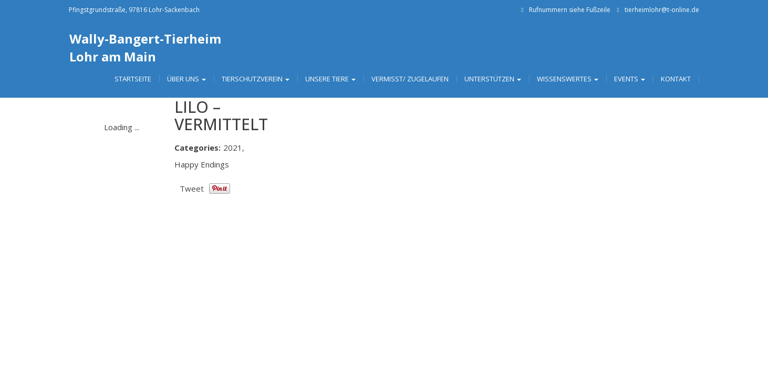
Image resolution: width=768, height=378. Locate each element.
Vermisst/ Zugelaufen (410, 78)
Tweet (192, 188)
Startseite (133, 78)
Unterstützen (492, 78)
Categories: (197, 147)
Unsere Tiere (330, 78)
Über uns (186, 78)
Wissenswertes (567, 78)
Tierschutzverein (255, 78)
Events (629, 78)
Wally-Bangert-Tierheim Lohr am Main (145, 47)
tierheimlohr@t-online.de (662, 9)
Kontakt (676, 78)
